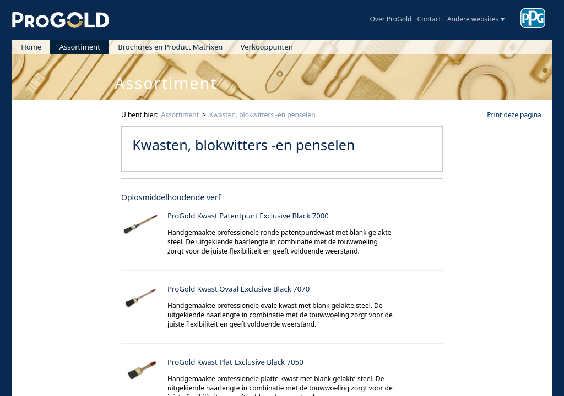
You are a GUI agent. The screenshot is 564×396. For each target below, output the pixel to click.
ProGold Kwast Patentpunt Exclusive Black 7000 (248, 216)
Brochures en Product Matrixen (170, 47)
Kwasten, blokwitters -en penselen (262, 114)
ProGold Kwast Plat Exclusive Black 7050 (235, 362)
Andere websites (472, 19)
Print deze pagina (514, 114)
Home (31, 47)
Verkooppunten (267, 47)
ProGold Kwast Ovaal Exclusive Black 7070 (238, 289)
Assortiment (79, 47)
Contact (429, 19)
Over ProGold (390, 19)
